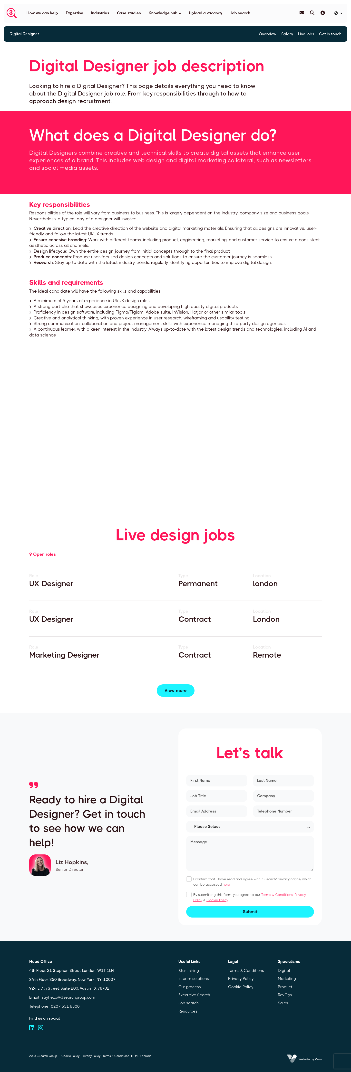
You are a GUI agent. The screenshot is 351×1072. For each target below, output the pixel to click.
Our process (189, 987)
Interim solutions (193, 978)
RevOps (285, 995)
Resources (187, 1011)
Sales (283, 1003)
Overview (267, 34)
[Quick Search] (312, 12)
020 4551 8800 (65, 1006)
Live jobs (306, 34)
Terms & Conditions (277, 895)
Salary (287, 34)
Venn (318, 1059)
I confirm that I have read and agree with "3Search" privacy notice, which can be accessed (252, 881)
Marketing (287, 978)
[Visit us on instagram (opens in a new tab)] (40, 1027)
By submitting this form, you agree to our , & (249, 897)
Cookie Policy (217, 900)
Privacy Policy (241, 978)
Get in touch (330, 34)
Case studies (129, 13)
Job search (240, 13)
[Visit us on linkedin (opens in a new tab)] (31, 1027)
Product (285, 987)
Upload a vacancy (205, 13)
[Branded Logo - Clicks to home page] (12, 13)
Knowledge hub (163, 13)
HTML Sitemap (141, 1056)
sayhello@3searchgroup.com (68, 997)
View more (176, 690)
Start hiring (188, 970)
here (226, 884)
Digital (284, 970)
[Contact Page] (302, 12)
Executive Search (194, 995)
